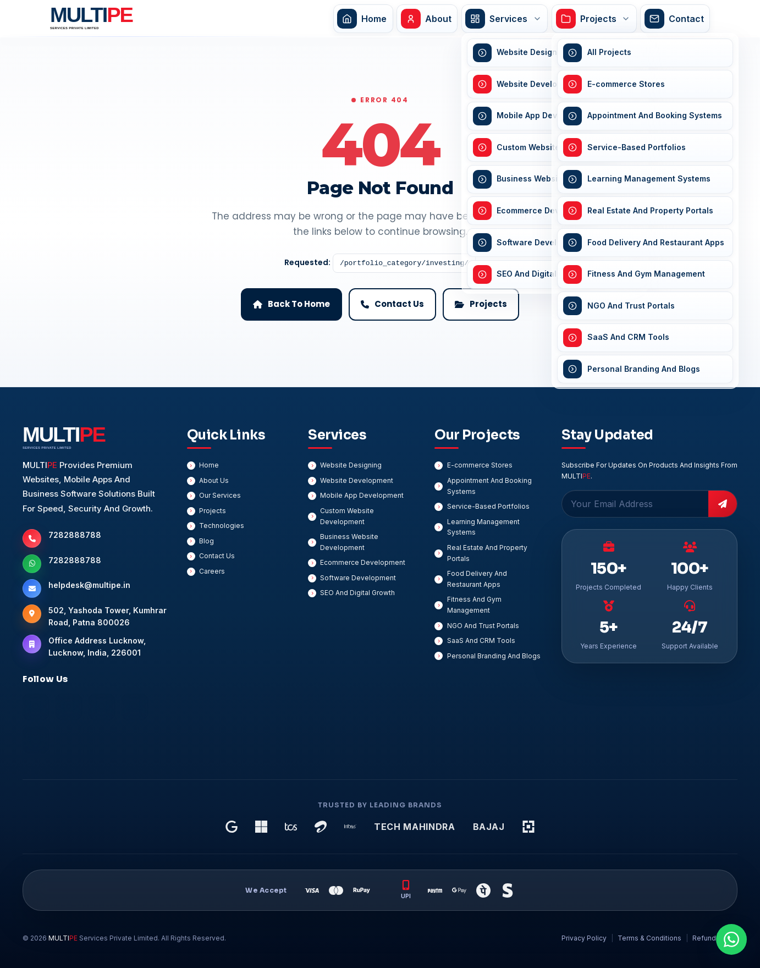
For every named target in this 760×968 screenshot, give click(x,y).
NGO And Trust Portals (483, 626)
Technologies (221, 525)
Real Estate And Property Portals (487, 553)
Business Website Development (349, 542)
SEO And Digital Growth (357, 592)
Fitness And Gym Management (474, 604)
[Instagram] (102, 707)
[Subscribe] (722, 504)
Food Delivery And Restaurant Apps (477, 578)
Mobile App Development (362, 495)
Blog (206, 541)
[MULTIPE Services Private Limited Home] (89, 18)
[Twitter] (135, 707)
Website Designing (351, 465)
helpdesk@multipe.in (89, 585)
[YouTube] (36, 740)
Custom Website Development (347, 516)
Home (209, 465)
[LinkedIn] (69, 707)
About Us (214, 480)
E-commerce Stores (480, 465)
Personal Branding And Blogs (494, 656)
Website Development (356, 480)
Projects (212, 511)
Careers (212, 571)
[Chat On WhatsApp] (731, 939)
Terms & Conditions (649, 938)
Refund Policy (714, 938)
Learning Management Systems (483, 527)
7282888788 (74, 535)
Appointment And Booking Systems (489, 486)
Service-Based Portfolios (488, 506)
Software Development (358, 578)
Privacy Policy (584, 938)
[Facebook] (36, 707)
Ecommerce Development (362, 562)
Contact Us (217, 556)
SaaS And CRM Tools (481, 640)
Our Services (220, 495)
